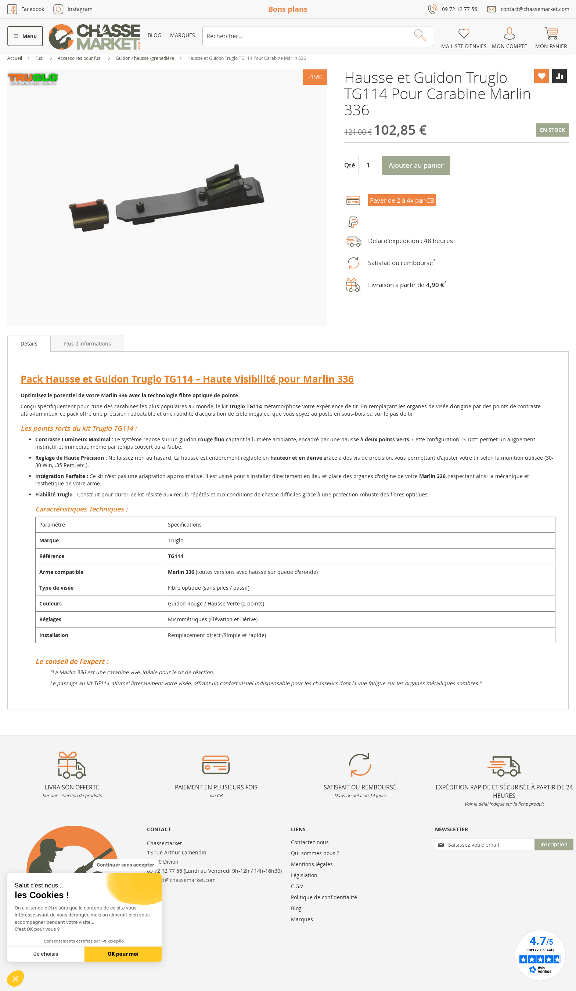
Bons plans (287, 9)
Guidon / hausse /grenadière (145, 58)
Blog (154, 35)
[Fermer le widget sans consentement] (126, 865)
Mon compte (509, 46)
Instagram (80, 9)
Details (29, 343)
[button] (15, 978)
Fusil (40, 58)
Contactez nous (310, 842)
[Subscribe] (553, 844)
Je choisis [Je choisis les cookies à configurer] (45, 954)
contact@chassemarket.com (535, 9)
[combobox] (317, 36)
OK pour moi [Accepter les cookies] (123, 954)
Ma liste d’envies (464, 46)
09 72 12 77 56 (459, 9)
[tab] (29, 344)
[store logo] (94, 37)
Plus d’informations (87, 343)
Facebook (32, 9)
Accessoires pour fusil (81, 58)
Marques (182, 35)
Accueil (15, 58)
